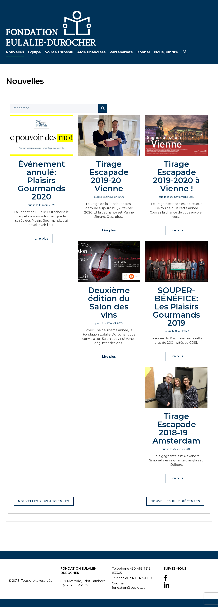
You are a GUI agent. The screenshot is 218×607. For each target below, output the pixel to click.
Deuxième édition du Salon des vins (109, 302)
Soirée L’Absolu (59, 52)
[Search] (102, 108)
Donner (143, 52)
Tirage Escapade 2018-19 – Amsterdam (176, 428)
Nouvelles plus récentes (175, 501)
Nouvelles (15, 52)
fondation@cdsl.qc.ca (128, 587)
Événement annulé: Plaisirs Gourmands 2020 (41, 180)
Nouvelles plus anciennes (43, 501)
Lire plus (41, 238)
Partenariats (121, 52)
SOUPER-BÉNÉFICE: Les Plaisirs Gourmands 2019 (176, 306)
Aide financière (91, 52)
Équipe (34, 52)
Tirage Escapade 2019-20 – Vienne (109, 176)
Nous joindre (166, 52)
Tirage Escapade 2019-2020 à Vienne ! (176, 176)
